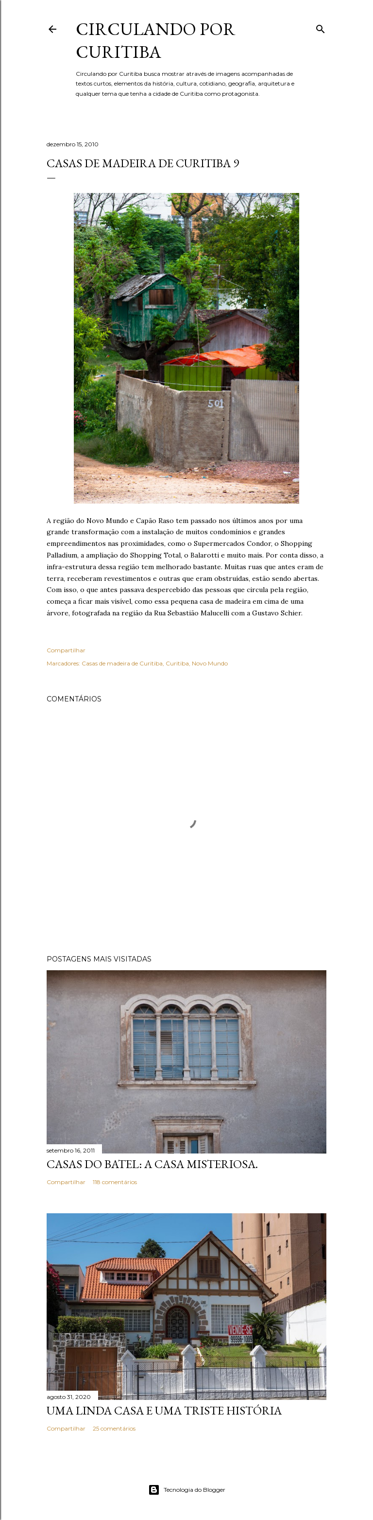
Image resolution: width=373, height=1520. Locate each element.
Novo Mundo (210, 663)
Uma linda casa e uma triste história (164, 1410)
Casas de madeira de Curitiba (122, 663)
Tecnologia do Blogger (186, 1490)
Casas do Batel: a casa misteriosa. (152, 1163)
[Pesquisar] (320, 26)
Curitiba (177, 663)
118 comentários (115, 1182)
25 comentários (114, 1428)
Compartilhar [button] (66, 650)
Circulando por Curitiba (156, 40)
